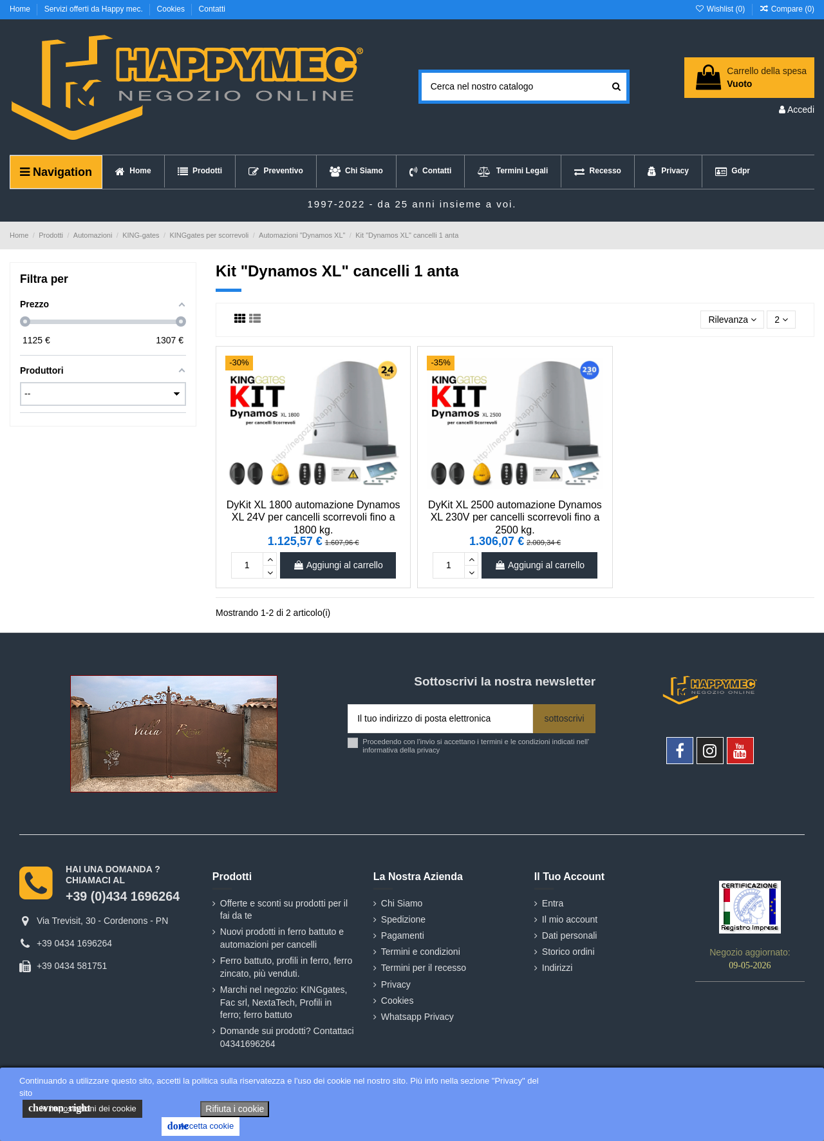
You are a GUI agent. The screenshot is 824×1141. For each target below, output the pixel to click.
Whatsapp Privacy (417, 1017)
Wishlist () (721, 9)
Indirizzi (557, 968)
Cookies (172, 9)
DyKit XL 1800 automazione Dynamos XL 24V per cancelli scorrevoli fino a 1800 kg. (313, 517)
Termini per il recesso (423, 968)
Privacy (396, 984)
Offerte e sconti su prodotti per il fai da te (284, 909)
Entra (552, 903)
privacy (428, 750)
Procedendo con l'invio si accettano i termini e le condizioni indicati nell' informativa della (475, 746)
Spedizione (403, 919)
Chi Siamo (402, 903)
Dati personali (569, 935)
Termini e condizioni (420, 951)
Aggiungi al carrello (338, 565)
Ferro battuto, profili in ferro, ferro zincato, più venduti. (286, 967)
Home (21, 9)
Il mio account (569, 919)
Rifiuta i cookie (234, 1109)
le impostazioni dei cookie (82, 1108)
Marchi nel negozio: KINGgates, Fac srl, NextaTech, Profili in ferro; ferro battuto (284, 1002)
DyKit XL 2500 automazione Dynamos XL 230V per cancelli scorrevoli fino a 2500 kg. (515, 517)
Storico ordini (568, 951)
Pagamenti (402, 935)
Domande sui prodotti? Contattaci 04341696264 (287, 1037)
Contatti (212, 9)
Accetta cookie (200, 1126)
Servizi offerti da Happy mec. (94, 9)
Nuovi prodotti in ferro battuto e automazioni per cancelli (282, 938)
